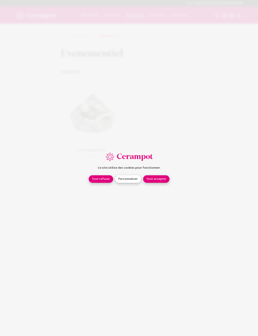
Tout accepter (156, 179)
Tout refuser (101, 179)
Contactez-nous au (215, 3)
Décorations (84, 36)
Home (65, 36)
